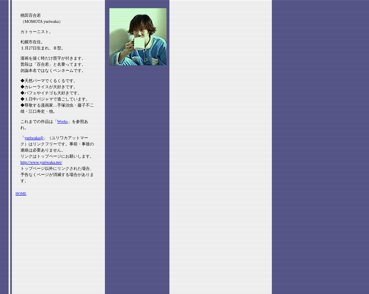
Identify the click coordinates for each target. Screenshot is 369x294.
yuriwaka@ (33, 138)
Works (62, 121)
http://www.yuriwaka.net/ (41, 162)
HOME (21, 194)
